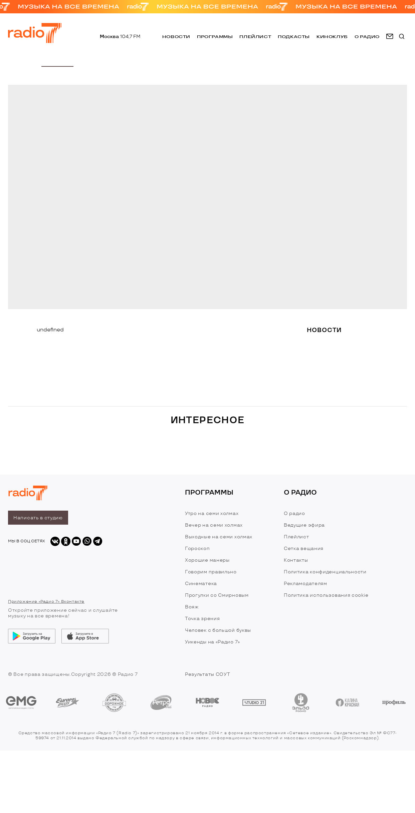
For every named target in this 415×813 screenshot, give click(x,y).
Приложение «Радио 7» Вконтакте (46, 601)
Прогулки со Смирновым (217, 595)
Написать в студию (38, 518)
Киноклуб (332, 36)
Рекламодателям (305, 583)
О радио (294, 513)
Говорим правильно (211, 572)
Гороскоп (197, 548)
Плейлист (255, 36)
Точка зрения (202, 618)
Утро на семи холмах (211, 513)
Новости (176, 36)
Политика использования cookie (326, 595)
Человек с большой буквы (218, 630)
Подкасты (294, 36)
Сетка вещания (304, 548)
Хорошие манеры (207, 560)
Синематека (201, 583)
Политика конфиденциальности (325, 572)
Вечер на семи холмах (214, 525)
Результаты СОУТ (207, 674)
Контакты (296, 560)
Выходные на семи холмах (218, 537)
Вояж (192, 607)
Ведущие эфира (304, 525)
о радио (367, 36)
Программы (215, 36)
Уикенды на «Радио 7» (212, 642)
